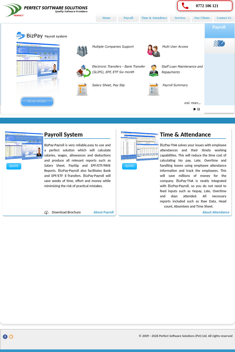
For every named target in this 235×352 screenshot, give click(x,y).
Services (180, 18)
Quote (13, 166)
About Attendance (215, 212)
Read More (37, 101)
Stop (198, 109)
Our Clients (202, 18)
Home (106, 18)
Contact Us (224, 18)
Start (195, 109)
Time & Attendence (154, 18)
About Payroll (103, 212)
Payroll (128, 18)
